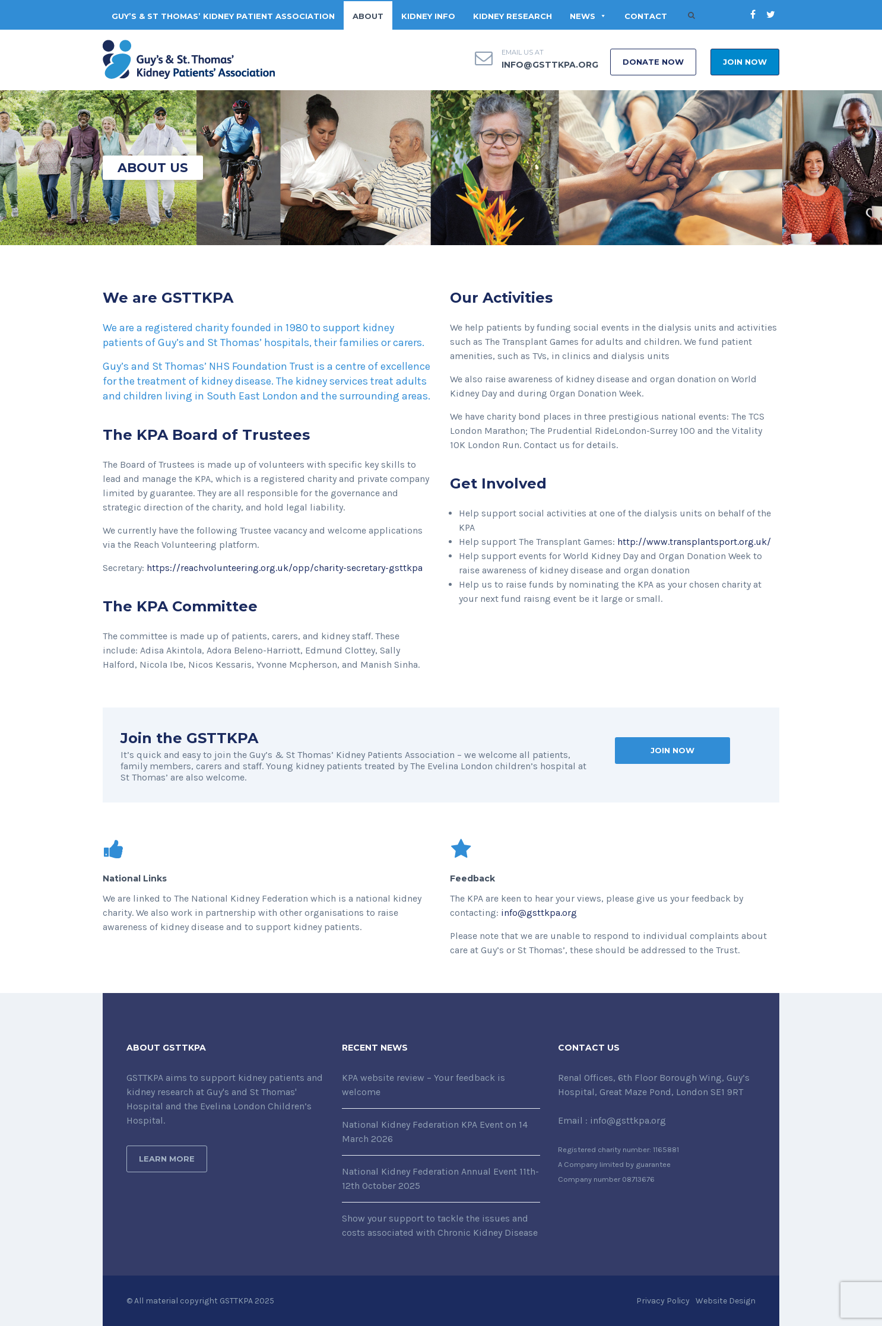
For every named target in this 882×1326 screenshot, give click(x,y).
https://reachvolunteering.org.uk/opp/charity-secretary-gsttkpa (285, 567)
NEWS (588, 16)
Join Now (745, 61)
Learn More (167, 1158)
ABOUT (368, 16)
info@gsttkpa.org (550, 64)
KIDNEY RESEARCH (512, 16)
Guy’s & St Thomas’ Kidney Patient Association (223, 16)
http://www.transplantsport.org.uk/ (694, 541)
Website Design (726, 1301)
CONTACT (645, 16)
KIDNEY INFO (428, 16)
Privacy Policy (663, 1301)
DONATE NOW (653, 61)
